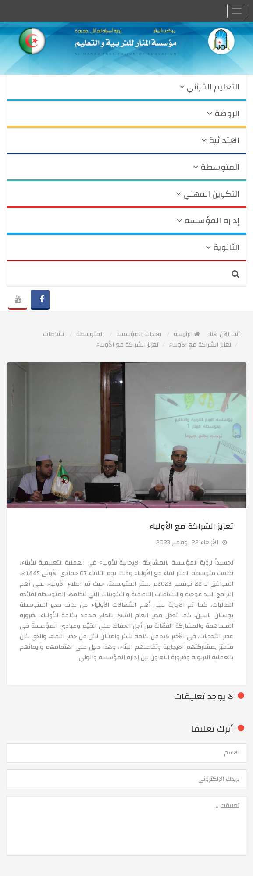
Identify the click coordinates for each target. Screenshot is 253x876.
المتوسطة (216, 167)
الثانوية (222, 247)
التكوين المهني (207, 194)
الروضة (223, 114)
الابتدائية (220, 140)
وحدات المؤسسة (138, 334)
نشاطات (53, 334)
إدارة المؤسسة (208, 221)
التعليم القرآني (209, 87)
